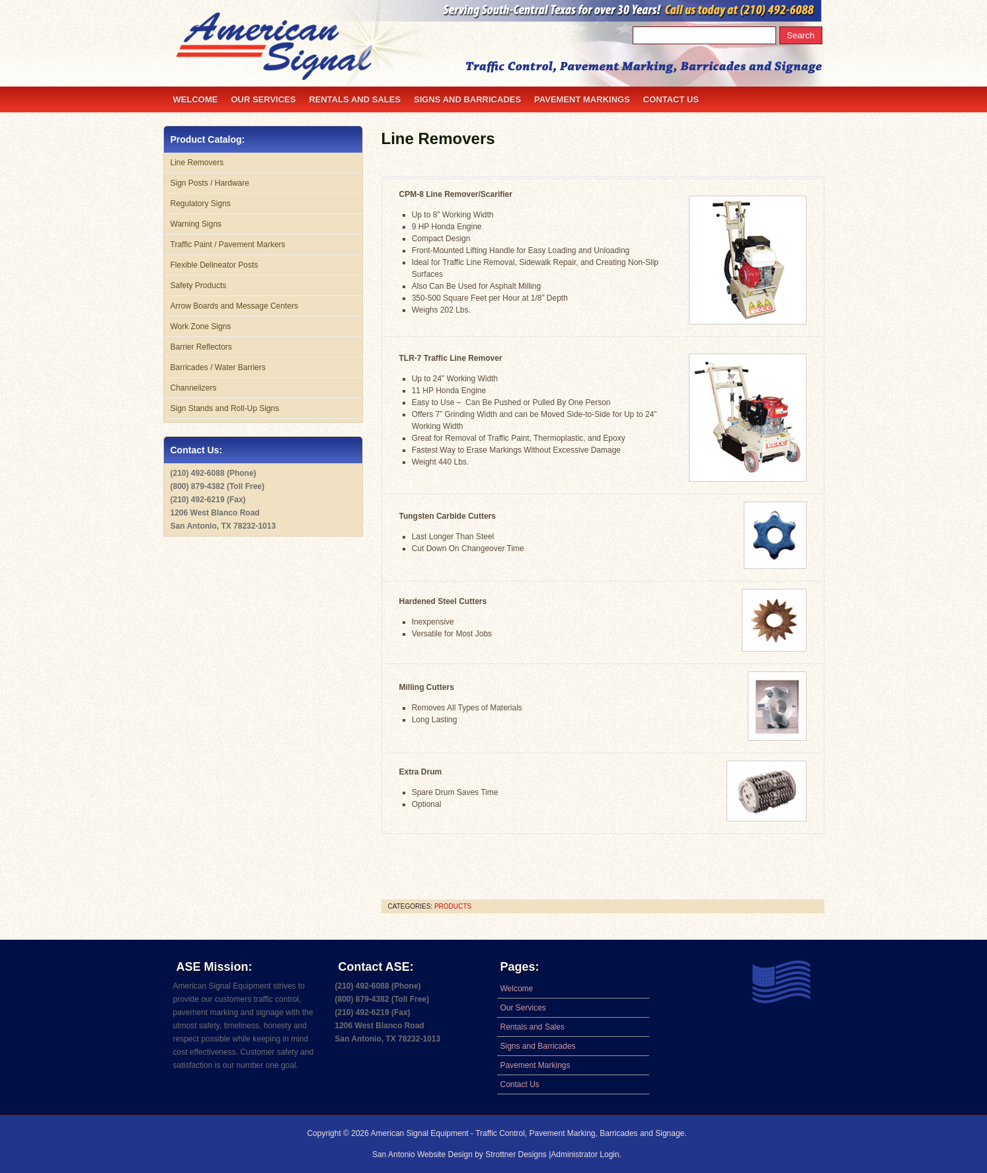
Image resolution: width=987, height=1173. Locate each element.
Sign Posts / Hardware (210, 183)
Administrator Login (585, 1154)
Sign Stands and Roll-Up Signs (225, 408)
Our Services (263, 99)
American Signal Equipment (420, 1133)
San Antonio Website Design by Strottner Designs (460, 1154)
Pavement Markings (582, 99)
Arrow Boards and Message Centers (234, 306)
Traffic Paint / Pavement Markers (228, 244)
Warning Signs (196, 224)
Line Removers (438, 138)
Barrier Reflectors (201, 347)
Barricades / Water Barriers (218, 367)
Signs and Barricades (467, 99)
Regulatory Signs (201, 203)
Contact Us (671, 99)
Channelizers (194, 388)
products (452, 906)
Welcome (195, 99)
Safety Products (199, 285)
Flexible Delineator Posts (214, 265)
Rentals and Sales (355, 99)
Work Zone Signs (201, 326)
